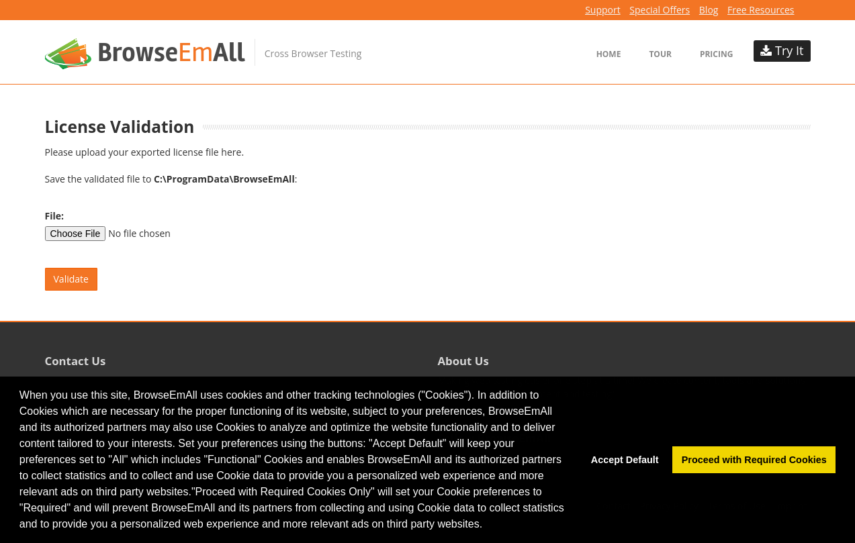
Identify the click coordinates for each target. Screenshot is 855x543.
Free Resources (760, 10)
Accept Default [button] (625, 459)
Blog (709, 10)
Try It (781, 50)
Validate (71, 279)
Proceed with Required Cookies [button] (754, 459)
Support (603, 10)
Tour (660, 54)
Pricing (716, 54)
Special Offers (659, 10)
